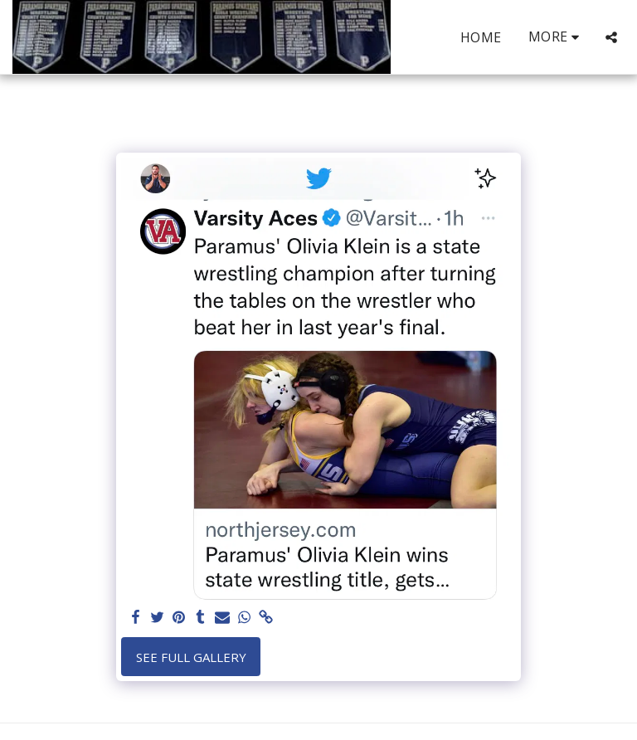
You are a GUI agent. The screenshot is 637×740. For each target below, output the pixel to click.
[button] (611, 37)
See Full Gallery (191, 657)
